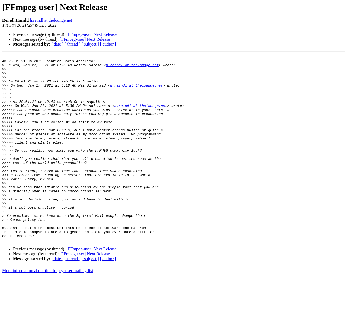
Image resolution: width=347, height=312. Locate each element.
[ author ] (108, 44)
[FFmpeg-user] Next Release (91, 34)
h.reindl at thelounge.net (51, 20)
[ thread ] (73, 44)
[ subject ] (90, 44)
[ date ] (57, 44)
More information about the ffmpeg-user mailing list (47, 307)
